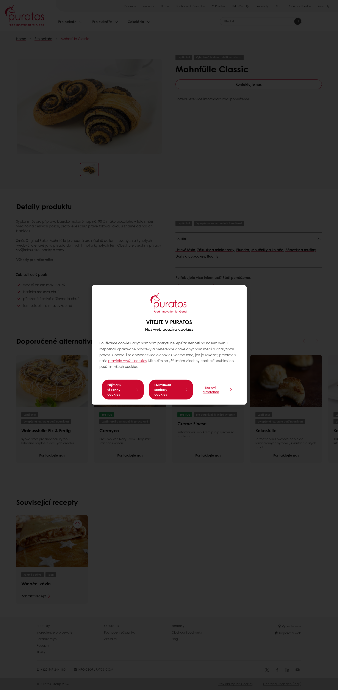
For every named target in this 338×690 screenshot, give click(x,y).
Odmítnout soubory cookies (162, 389)
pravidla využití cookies (127, 360)
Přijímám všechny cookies (114, 389)
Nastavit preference (210, 389)
